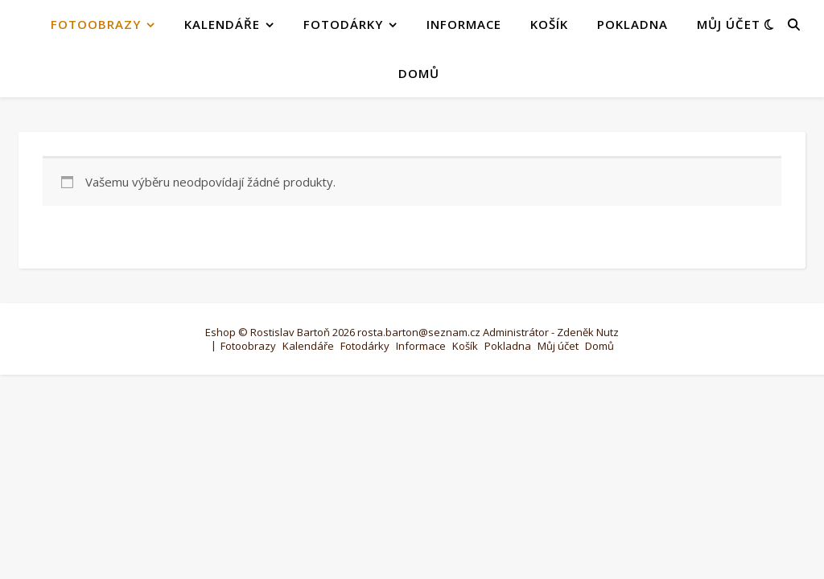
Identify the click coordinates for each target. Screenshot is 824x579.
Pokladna (632, 24)
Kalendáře (222, 24)
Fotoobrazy (96, 24)
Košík (549, 24)
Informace (463, 24)
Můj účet (728, 24)
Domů (418, 73)
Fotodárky (343, 24)
